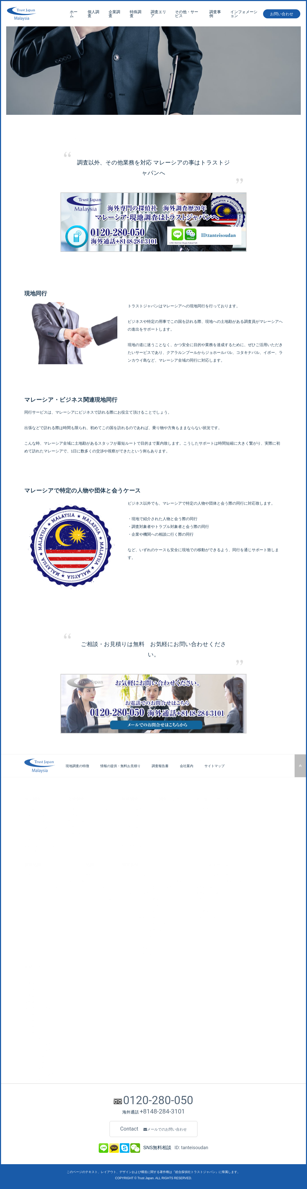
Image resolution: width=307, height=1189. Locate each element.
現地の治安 (89, 893)
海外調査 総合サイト (41, 989)
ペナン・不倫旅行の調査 (140, 917)
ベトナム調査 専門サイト (44, 1038)
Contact (153, 1129)
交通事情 (88, 875)
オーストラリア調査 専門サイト (49, 1074)
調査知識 (32, 864)
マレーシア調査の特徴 (212, 875)
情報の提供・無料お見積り (120, 778)
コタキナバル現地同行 (138, 941)
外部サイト (34, 967)
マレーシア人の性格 (96, 899)
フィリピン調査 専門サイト (46, 1056)
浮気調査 (31, 809)
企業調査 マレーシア (41, 995)
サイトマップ (214, 778)
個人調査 (93, 15)
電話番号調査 (132, 827)
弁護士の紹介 (206, 821)
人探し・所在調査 (37, 827)
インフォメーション (243, 15)
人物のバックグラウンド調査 (90, 809)
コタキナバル (169, 827)
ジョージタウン (170, 839)
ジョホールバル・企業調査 (142, 899)
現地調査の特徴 (77, 778)
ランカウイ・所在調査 (138, 935)
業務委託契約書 (207, 893)
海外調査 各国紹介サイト (44, 1001)
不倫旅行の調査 (36, 815)
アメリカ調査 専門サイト (44, 1068)
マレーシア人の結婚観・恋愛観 (47, 881)
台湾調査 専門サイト (41, 1025)
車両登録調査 (132, 833)
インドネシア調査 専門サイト (47, 1043)
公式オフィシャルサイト (42, 977)
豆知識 (87, 864)
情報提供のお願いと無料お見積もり (222, 881)
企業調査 (114, 15)
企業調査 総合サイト (41, 983)
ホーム (74, 15)
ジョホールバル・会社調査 (142, 905)
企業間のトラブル (81, 827)
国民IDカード (34, 875)
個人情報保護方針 (209, 917)
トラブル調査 (132, 815)
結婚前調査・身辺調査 (41, 845)
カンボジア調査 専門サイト (46, 1062)
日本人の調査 (34, 839)
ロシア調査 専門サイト (42, 1080)
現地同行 (202, 815)
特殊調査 (135, 15)
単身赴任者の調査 (37, 833)
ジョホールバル (170, 815)
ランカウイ (167, 833)
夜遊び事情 (89, 881)
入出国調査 (130, 839)
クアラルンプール (172, 809)
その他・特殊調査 (135, 821)
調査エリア (158, 15)
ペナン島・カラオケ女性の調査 (145, 923)
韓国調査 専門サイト (41, 1019)
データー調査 (132, 809)
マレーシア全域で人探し (140, 875)
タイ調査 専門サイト (41, 1032)
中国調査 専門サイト (41, 1013)
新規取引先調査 (79, 821)
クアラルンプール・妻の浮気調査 (147, 887)
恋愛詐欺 (31, 851)
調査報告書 (160, 778)
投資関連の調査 (133, 845)
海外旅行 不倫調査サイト (44, 1007)
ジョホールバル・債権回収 (142, 911)
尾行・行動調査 (36, 821)
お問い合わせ (281, 14)
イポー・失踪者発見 (137, 948)
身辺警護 (202, 809)
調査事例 (215, 15)
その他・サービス (186, 15)
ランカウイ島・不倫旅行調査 (143, 929)
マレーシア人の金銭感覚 (42, 887)
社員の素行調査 (79, 833)
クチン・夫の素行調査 (138, 953)
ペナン (164, 821)
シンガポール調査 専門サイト (47, 1050)
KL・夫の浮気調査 (135, 893)
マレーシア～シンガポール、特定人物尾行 (154, 881)
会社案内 (186, 778)
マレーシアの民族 (94, 887)
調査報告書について (211, 887)
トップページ (17, 125)
